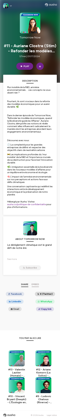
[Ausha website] (51, 4)
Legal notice (52, 415)
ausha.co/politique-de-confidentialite (26, 204)
